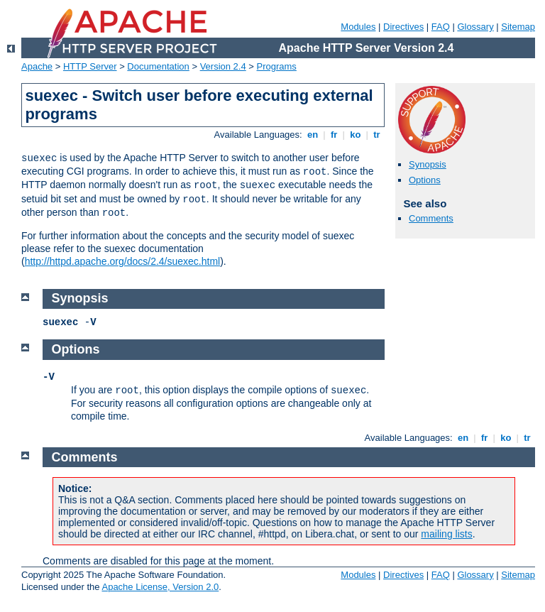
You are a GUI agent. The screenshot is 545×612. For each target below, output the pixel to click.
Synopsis (427, 164)
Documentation (158, 66)
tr (377, 134)
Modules (358, 26)
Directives (403, 26)
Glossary (475, 26)
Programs (277, 66)
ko (355, 134)
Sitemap (518, 26)
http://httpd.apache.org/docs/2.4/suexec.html (123, 261)
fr (334, 134)
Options (425, 180)
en (312, 134)
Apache (37, 66)
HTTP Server (90, 66)
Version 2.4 (223, 66)
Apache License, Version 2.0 (160, 586)
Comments (431, 218)
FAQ (440, 26)
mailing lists (446, 534)
